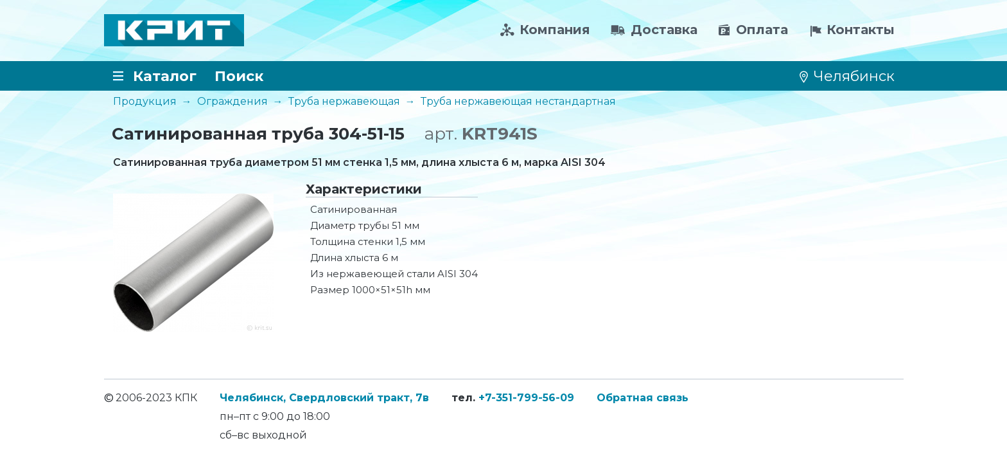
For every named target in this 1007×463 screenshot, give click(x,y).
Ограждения (232, 101)
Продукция (145, 101)
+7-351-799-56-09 (526, 398)
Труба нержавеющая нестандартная (518, 101)
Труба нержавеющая (344, 101)
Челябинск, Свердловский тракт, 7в (324, 398)
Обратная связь (642, 398)
